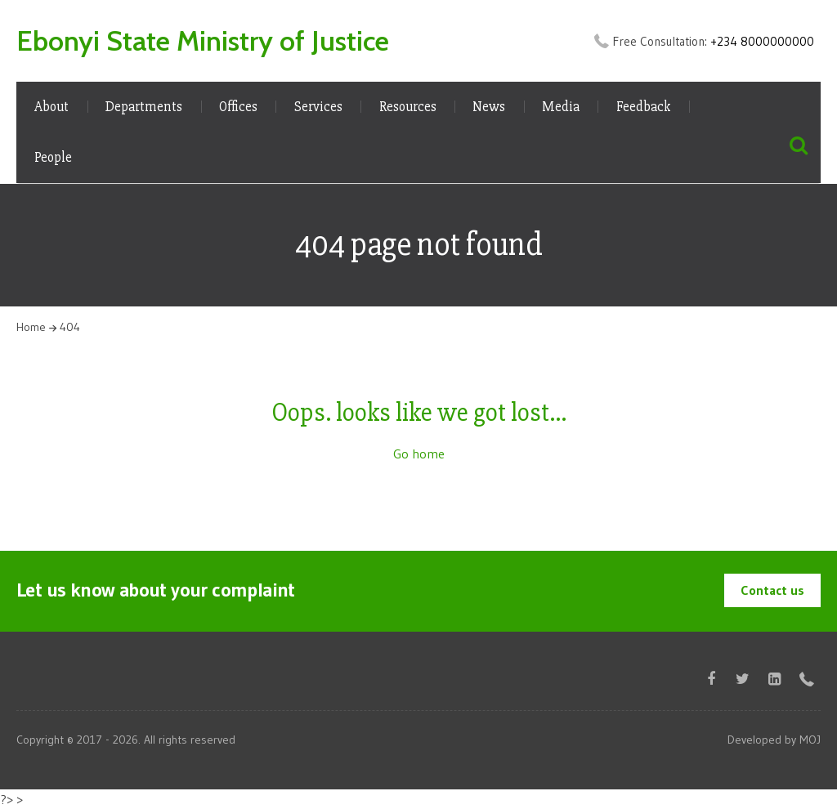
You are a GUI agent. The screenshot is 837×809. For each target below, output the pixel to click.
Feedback (643, 106)
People (53, 157)
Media (561, 106)
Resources (407, 106)
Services (318, 106)
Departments (143, 106)
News (488, 106)
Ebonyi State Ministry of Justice (202, 41)
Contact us (772, 590)
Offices (238, 106)
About (51, 106)
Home (31, 327)
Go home (419, 453)
